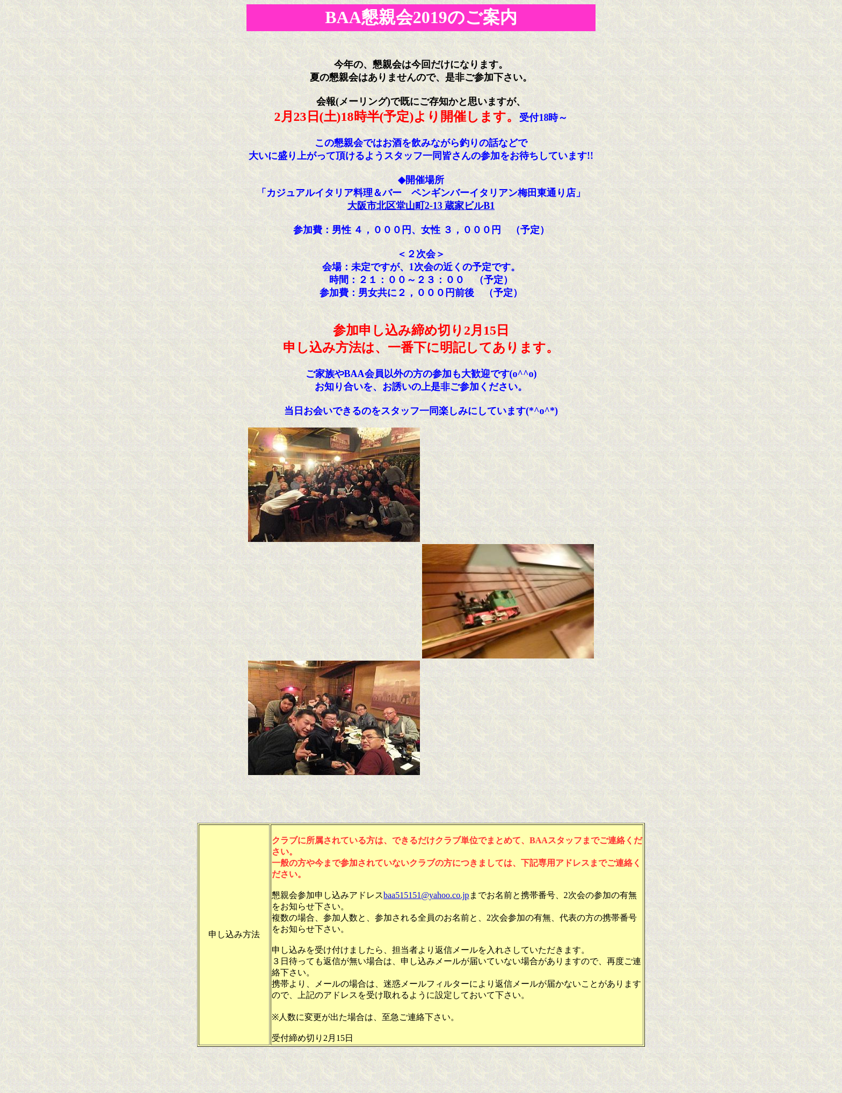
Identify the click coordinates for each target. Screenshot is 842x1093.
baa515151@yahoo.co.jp (426, 895)
